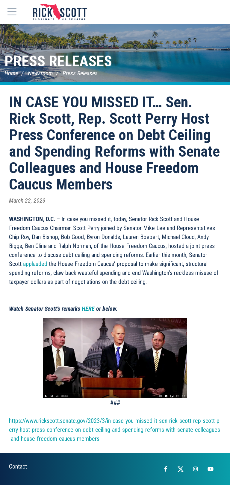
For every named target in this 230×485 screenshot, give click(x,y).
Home (11, 73)
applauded (35, 263)
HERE (88, 308)
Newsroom (40, 73)
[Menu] (12, 12)
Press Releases (58, 61)
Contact (18, 466)
